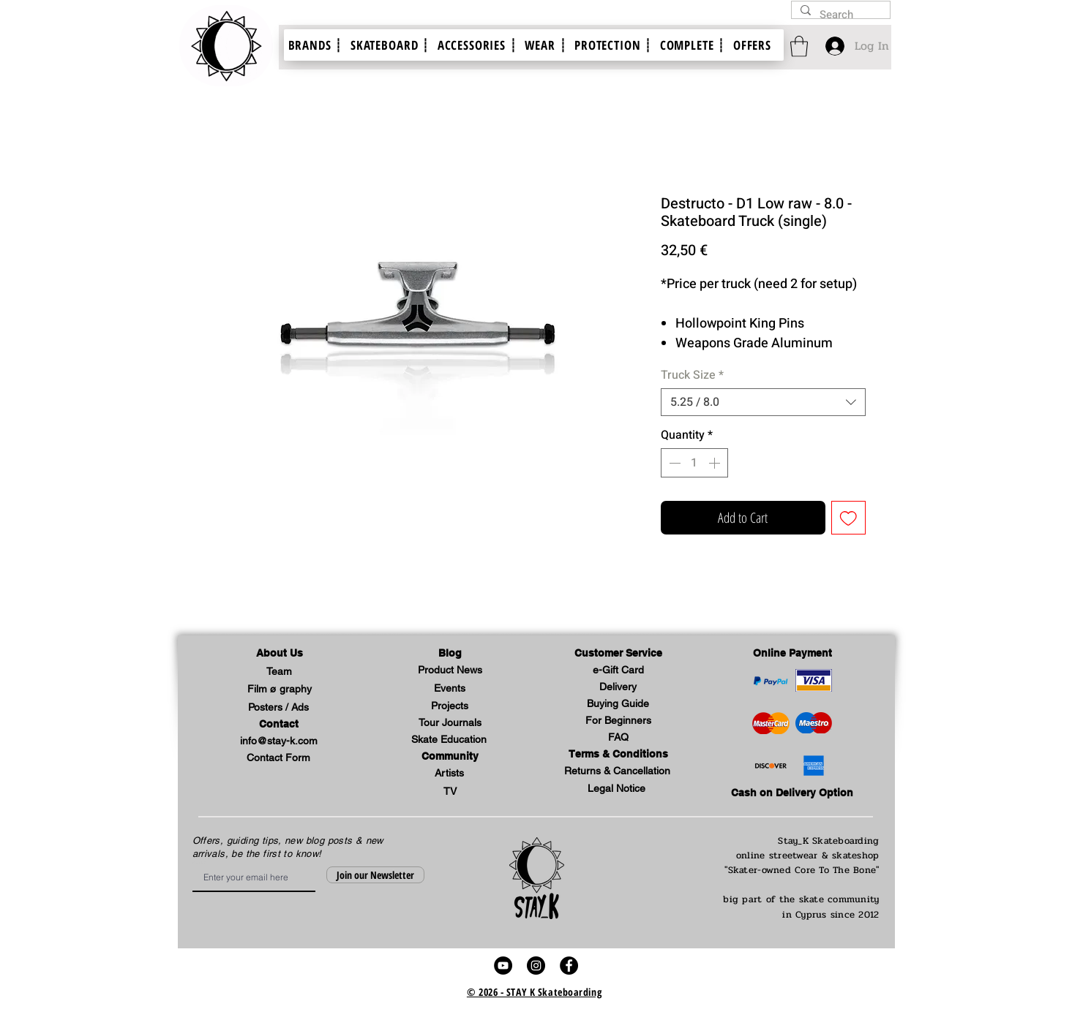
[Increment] (715, 463)
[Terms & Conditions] (618, 755)
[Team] (279, 672)
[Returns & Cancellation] (617, 771)
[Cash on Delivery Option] (792, 793)
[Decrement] (673, 463)
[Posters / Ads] (279, 708)
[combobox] (763, 402)
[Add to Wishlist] (848, 518)
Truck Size (692, 375)
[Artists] (449, 774)
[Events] (450, 689)
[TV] (450, 792)
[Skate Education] (449, 740)
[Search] (839, 15)
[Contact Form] (279, 758)
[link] (799, 46)
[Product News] (450, 670)
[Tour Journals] (450, 723)
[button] (279, 654)
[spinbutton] (694, 463)
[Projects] (450, 706)
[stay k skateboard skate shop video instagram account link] (536, 965)
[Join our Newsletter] (375, 874)
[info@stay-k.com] (279, 741)
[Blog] (450, 654)
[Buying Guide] (618, 704)
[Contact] (279, 725)
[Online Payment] (792, 654)
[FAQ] (618, 738)
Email (197, 863)
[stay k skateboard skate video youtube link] (503, 965)
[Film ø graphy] (279, 689)
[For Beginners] (618, 721)
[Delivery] (618, 687)
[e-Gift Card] (618, 670)
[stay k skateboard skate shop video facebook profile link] (569, 965)
